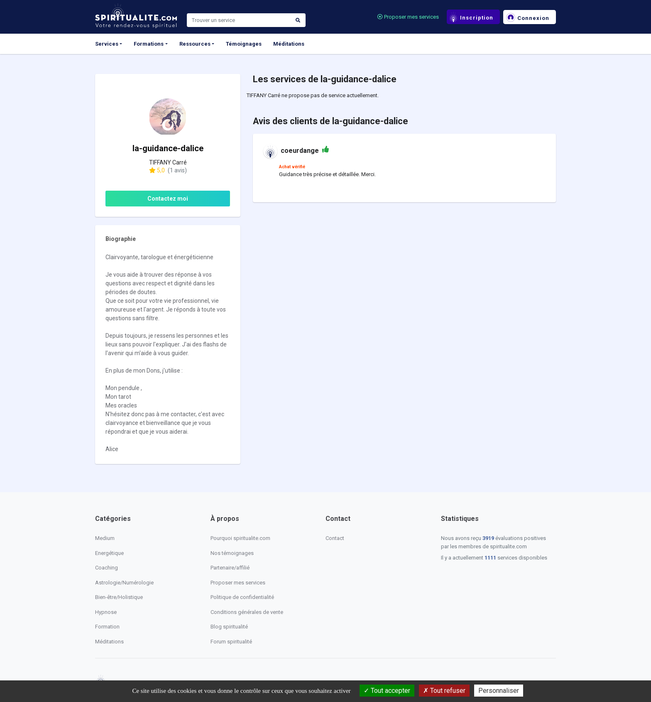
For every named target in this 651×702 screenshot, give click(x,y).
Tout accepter (387, 691)
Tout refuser (444, 691)
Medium (105, 538)
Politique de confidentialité (242, 597)
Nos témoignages (232, 553)
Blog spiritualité (229, 626)
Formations (149, 44)
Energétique (109, 553)
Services (106, 44)
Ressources (194, 44)
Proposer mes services (408, 17)
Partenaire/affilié (230, 568)
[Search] (239, 20)
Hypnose (106, 612)
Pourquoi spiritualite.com (240, 538)
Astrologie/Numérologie (124, 582)
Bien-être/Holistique (119, 597)
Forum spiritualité (231, 641)
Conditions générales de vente (246, 612)
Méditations (288, 44)
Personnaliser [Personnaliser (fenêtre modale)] (498, 691)
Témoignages (244, 44)
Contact (335, 538)
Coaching (106, 568)
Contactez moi (167, 198)
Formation (107, 626)
